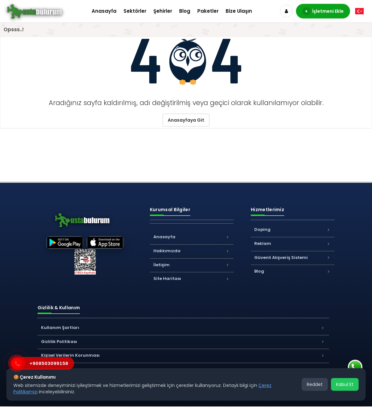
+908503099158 (49, 363)
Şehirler (162, 11)
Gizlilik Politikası (183, 342)
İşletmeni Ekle (323, 11)
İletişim (191, 265)
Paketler (208, 11)
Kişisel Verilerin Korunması (183, 355)
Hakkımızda (191, 251)
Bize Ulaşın (239, 11)
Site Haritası (191, 278)
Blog (184, 11)
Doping (292, 229)
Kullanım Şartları (183, 328)
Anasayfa (104, 11)
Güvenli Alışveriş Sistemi (292, 257)
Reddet (315, 384)
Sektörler (134, 11)
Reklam (292, 243)
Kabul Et (345, 384)
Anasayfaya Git (186, 120)
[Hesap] (286, 11)
